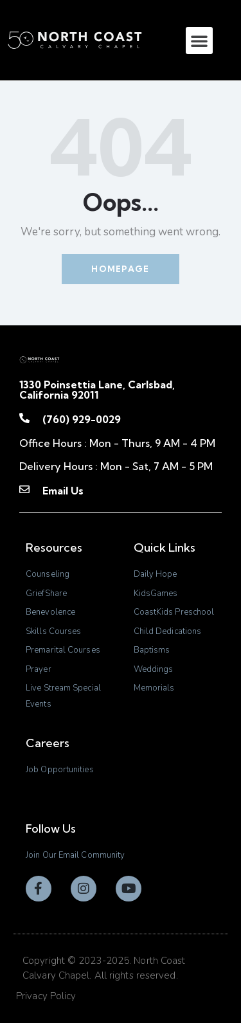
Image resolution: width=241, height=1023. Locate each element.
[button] (199, 40)
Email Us (63, 490)
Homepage (120, 269)
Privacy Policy (46, 996)
